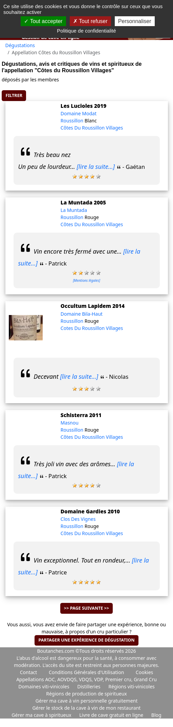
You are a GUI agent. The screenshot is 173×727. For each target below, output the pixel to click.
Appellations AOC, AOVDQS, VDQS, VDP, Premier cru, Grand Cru (86, 679)
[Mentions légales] (86, 280)
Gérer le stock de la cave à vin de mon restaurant (87, 708)
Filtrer (14, 95)
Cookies (144, 672)
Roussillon (73, 120)
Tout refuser (90, 21)
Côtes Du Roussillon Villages (92, 127)
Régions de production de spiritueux (86, 693)
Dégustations (20, 45)
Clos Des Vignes (78, 519)
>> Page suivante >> (86, 608)
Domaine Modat (78, 113)
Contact (28, 672)
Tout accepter (43, 21)
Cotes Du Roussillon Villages (92, 328)
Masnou (70, 422)
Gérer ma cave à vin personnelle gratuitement (87, 700)
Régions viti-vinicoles (131, 686)
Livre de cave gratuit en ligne (112, 715)
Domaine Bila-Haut (82, 314)
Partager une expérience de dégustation (86, 640)
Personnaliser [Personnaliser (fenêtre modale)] (134, 21)
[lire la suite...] (96, 166)
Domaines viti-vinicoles (44, 686)
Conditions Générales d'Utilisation (86, 672)
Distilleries (89, 686)
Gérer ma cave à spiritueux (42, 715)
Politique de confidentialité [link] (86, 31)
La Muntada (74, 210)
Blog (156, 715)
